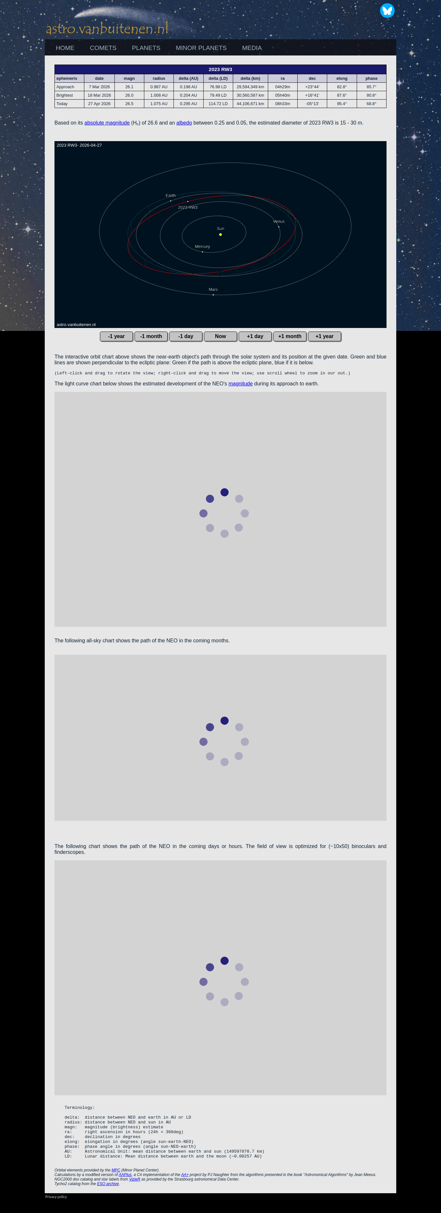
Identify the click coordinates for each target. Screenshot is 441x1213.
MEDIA (252, 47)
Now (220, 336)
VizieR (134, 1192)
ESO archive (108, 1196)
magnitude (241, 384)
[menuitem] (65, 48)
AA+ (185, 1187)
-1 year (116, 336)
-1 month (151, 336)
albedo (184, 123)
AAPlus (125, 1187)
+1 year (325, 336)
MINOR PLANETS (201, 47)
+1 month (290, 336)
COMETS (103, 47)
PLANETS (146, 47)
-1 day (185, 336)
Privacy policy (56, 1209)
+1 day (255, 336)
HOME (65, 47)
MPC (116, 1183)
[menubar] (158, 48)
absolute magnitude (107, 123)
